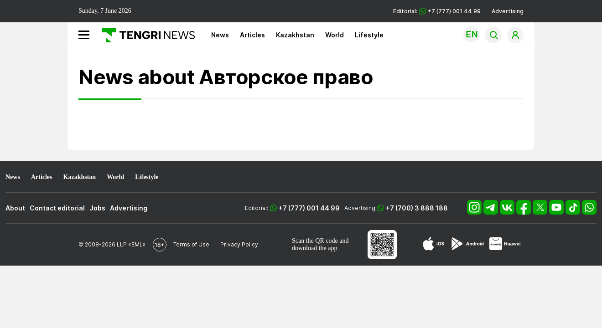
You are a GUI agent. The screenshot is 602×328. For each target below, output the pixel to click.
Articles (252, 35)
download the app (314, 248)
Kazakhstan (295, 35)
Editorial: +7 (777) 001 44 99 (437, 11)
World (334, 35)
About (15, 208)
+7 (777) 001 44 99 (309, 208)
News (220, 35)
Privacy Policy (239, 244)
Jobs (97, 208)
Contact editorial (57, 208)
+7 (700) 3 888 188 (417, 208)
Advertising (508, 11)
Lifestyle (369, 35)
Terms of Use (191, 244)
